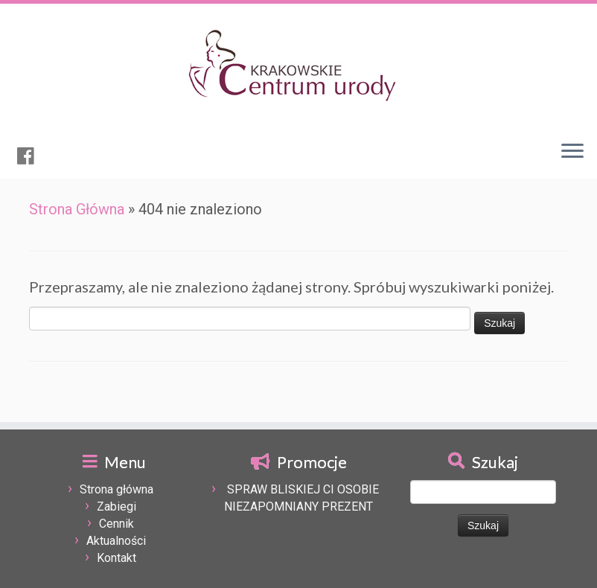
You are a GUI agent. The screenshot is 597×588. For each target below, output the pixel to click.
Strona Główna (76, 209)
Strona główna (116, 489)
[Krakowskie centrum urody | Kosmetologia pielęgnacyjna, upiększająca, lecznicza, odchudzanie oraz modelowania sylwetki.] (298, 66)
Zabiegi (116, 506)
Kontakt (116, 558)
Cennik (116, 524)
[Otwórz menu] (572, 152)
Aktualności (116, 541)
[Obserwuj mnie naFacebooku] (30, 156)
